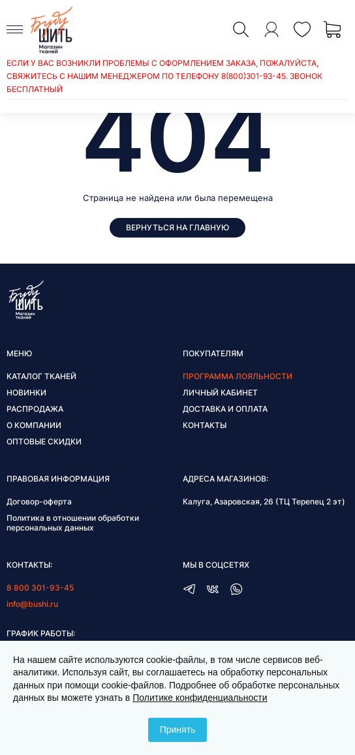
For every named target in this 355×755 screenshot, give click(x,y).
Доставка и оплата (225, 409)
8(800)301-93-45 (253, 76)
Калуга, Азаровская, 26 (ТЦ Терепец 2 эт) (264, 501)
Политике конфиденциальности (199, 697)
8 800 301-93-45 (40, 588)
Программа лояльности (237, 376)
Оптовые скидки (44, 441)
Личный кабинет (220, 392)
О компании (34, 425)
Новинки (26, 392)
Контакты (204, 425)
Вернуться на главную (177, 227)
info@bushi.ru (32, 604)
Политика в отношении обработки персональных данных (73, 522)
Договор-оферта (39, 501)
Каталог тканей (41, 376)
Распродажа (35, 409)
